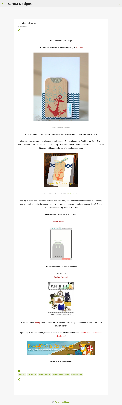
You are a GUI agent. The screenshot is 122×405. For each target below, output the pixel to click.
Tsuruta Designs (19, 4)
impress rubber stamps (61, 374)
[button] (19, 30)
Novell (53, 193)
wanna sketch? (76, 374)
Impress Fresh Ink (45, 374)
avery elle (22, 374)
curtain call (32, 374)
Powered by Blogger (61, 402)
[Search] (34, 3)
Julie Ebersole (70, 193)
